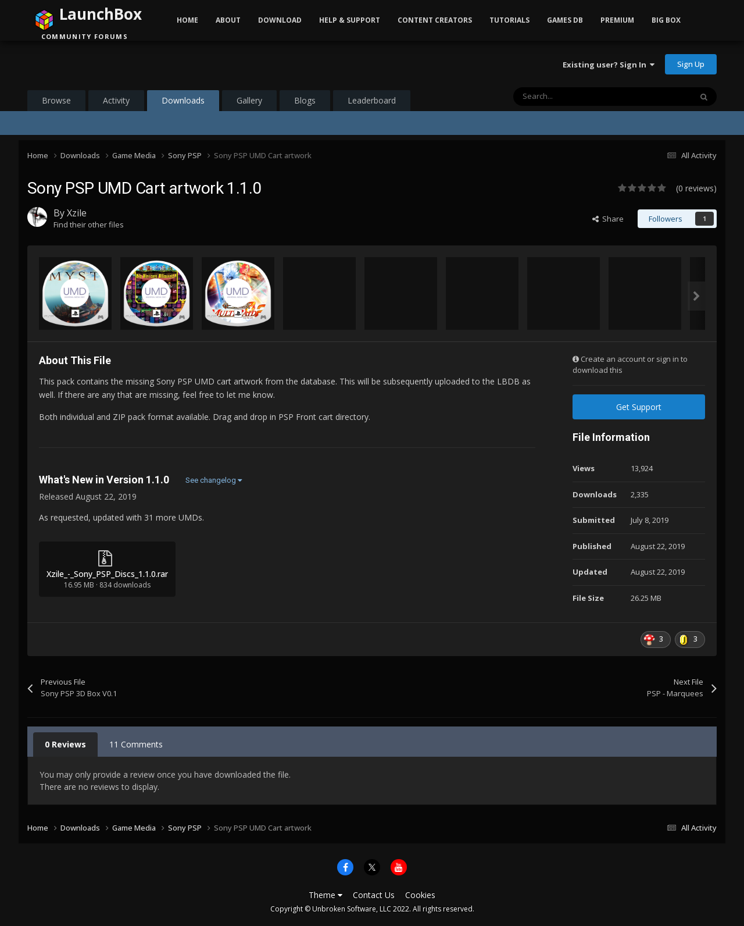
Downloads (183, 103)
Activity (116, 100)
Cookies (420, 894)
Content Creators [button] (435, 20)
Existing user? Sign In (608, 64)
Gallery (249, 100)
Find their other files (88, 224)
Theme (325, 894)
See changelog (213, 480)
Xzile (77, 212)
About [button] (228, 20)
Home (187, 20)
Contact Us (374, 894)
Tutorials (509, 20)
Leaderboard (372, 100)
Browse (56, 100)
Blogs (305, 100)
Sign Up (690, 64)
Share (608, 218)
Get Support (638, 406)
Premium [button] (617, 20)
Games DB (565, 20)
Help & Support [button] (349, 20)
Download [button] (280, 20)
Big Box (666, 20)
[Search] (577, 96)
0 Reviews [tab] (65, 744)
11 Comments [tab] (136, 744)
